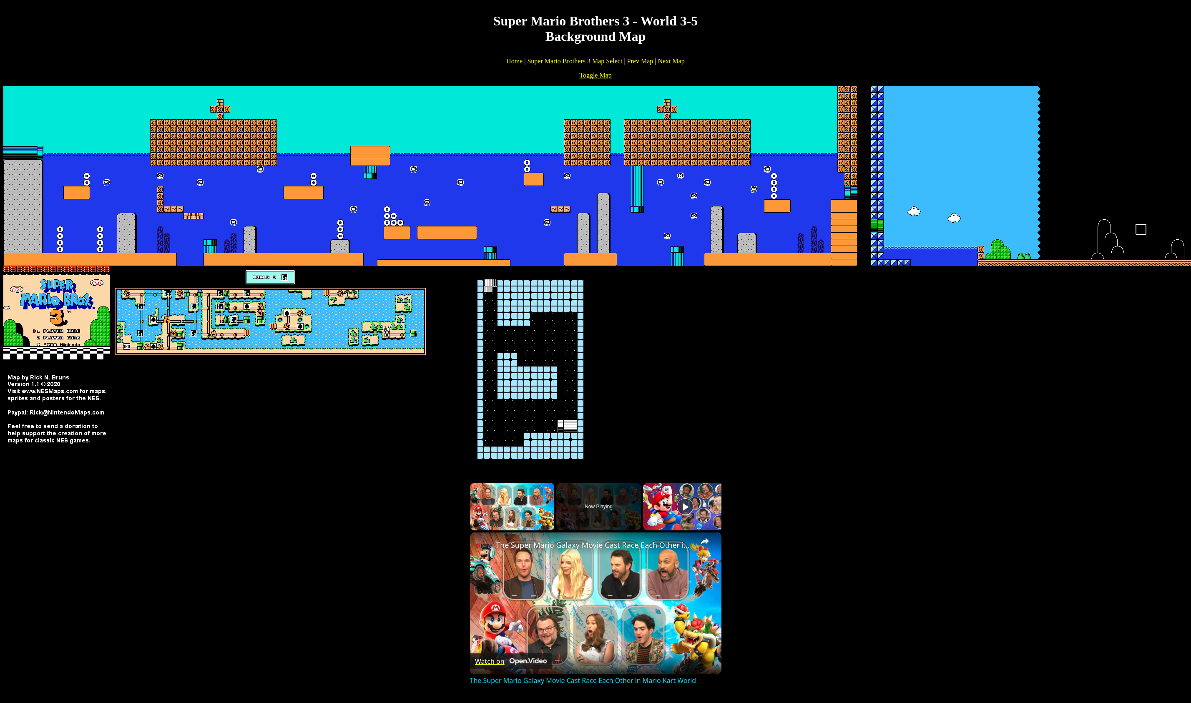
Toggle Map (595, 75)
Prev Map (640, 61)
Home (514, 61)
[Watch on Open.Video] (511, 661)
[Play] (685, 506)
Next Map (671, 61)
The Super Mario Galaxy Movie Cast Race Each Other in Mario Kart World (594, 545)
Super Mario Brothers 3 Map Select (574, 61)
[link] (483, 545)
